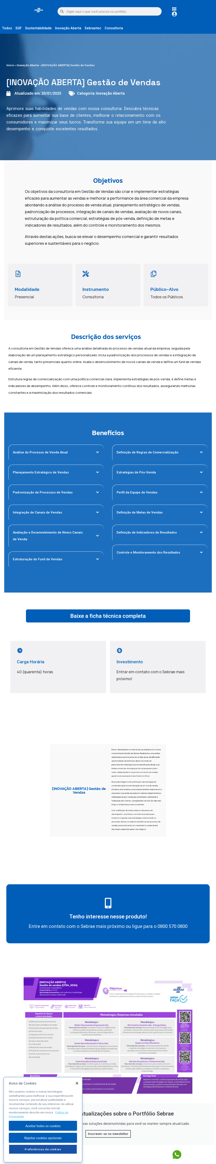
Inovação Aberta (28, 65)
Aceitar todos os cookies (43, 1139)
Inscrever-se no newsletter (108, 1134)
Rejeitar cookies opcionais (43, 1151)
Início (10, 65)
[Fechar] (77, 1096)
